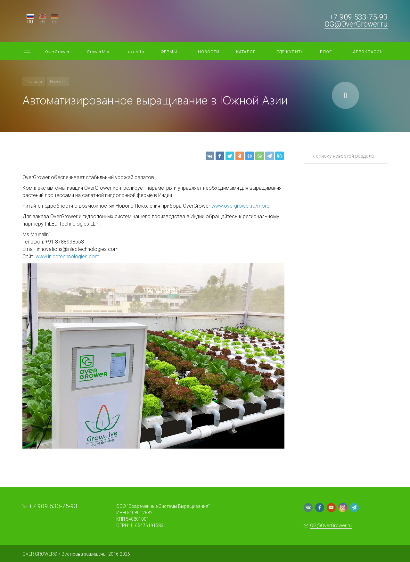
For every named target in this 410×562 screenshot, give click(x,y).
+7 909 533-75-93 (358, 17)
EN (42, 21)
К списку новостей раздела (343, 156)
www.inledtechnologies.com (67, 256)
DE (54, 21)
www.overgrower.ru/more (240, 206)
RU (30, 21)
